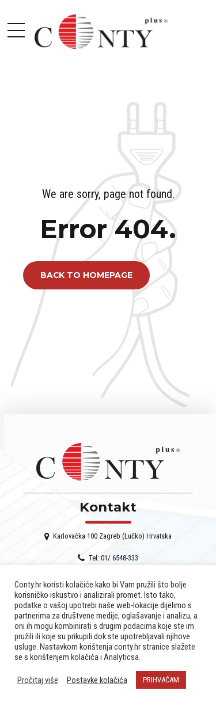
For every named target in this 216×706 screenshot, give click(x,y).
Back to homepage (86, 275)
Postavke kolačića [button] (97, 680)
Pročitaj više (37, 680)
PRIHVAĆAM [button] (161, 680)
